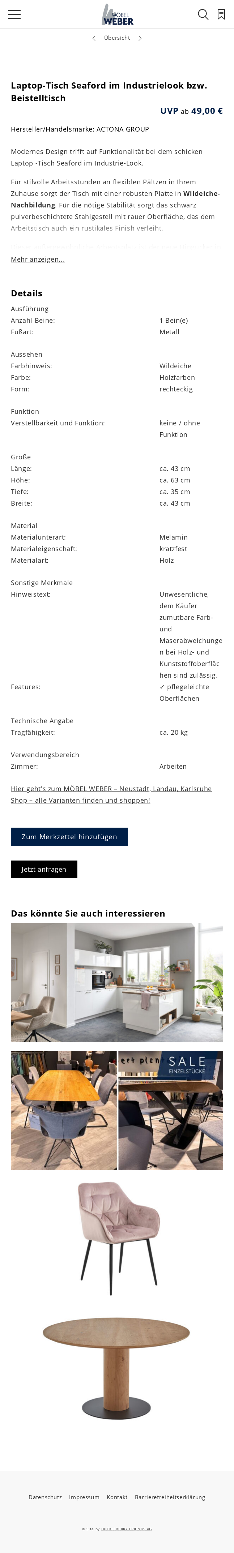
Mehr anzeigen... (38, 259)
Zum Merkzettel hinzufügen (69, 836)
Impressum (84, 1497)
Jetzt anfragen (44, 869)
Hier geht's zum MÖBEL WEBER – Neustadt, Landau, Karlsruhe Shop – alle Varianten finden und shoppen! (111, 794)
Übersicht (117, 37)
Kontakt (117, 1497)
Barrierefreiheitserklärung (170, 1497)
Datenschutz (45, 1497)
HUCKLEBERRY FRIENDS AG (126, 1528)
